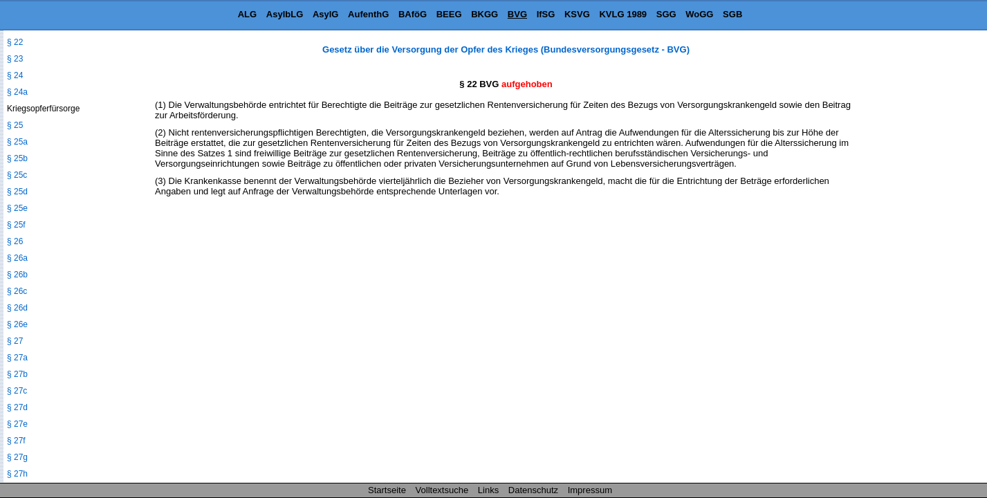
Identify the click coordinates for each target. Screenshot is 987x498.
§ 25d (17, 191)
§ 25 (15, 125)
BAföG (412, 14)
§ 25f (16, 225)
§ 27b (17, 374)
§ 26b (17, 274)
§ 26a (17, 258)
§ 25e (17, 208)
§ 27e (17, 424)
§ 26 (15, 241)
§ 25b (17, 158)
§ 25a (17, 142)
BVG (517, 14)
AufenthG (368, 14)
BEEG (449, 14)
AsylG (326, 14)
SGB (732, 14)
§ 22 (15, 42)
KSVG (577, 14)
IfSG (546, 14)
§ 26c (17, 291)
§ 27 (15, 341)
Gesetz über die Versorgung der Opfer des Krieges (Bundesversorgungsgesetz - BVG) (506, 49)
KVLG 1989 (623, 14)
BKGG (484, 14)
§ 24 (15, 75)
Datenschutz (533, 490)
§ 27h (17, 474)
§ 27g (17, 457)
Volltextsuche (442, 490)
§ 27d (17, 407)
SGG (666, 14)
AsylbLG (284, 14)
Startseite (387, 490)
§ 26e (17, 324)
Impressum (590, 490)
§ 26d (17, 308)
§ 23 (15, 59)
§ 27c (17, 391)
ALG (247, 14)
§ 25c (17, 175)
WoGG (699, 14)
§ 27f (16, 440)
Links (488, 490)
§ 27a (17, 357)
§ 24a (17, 92)
